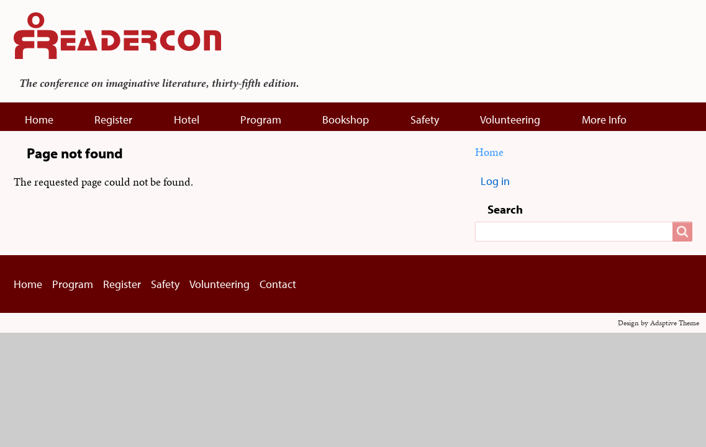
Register (113, 119)
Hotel (186, 119)
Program (260, 119)
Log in (495, 181)
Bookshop (345, 119)
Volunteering (510, 119)
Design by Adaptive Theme (658, 323)
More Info (604, 119)
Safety (424, 119)
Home (39, 119)
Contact (278, 284)
